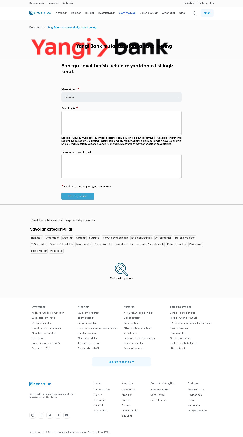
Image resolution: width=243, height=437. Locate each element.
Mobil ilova (56, 251)
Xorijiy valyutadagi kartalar (138, 313)
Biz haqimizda (36, 3)
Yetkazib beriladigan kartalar (139, 338)
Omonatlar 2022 (41, 348)
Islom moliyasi (127, 13)
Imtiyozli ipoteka (87, 323)
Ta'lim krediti (38, 244)
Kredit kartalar (124, 244)
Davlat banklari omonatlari (46, 328)
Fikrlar (191, 400)
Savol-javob (157, 395)
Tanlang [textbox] (69, 97)
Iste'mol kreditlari (141, 238)
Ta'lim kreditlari (86, 318)
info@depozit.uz (197, 410)
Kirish (207, 13)
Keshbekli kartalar (133, 343)
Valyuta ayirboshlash (115, 238)
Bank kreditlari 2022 (88, 348)
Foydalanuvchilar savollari (47, 220)
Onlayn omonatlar (42, 323)
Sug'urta (94, 238)
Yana (182, 13)
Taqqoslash (53, 3)
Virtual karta (130, 333)
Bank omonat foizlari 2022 (46, 343)
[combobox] (121, 97)
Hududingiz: (190, 3)
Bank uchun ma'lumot (76, 152)
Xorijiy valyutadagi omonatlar (48, 313)
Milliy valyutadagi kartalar (137, 328)
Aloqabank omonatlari (44, 333)
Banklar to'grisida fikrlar (182, 313)
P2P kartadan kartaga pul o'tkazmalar (190, 323)
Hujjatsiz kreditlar (87, 333)
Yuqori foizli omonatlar (44, 318)
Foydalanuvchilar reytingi (183, 318)
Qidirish (97, 395)
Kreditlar (76, 13)
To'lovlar (127, 405)
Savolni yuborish (77, 196)
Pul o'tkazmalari (176, 244)
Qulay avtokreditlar (88, 313)
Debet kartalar (103, 244)
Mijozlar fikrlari (177, 348)
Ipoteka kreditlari (185, 238)
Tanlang (202, 3)
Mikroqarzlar (83, 244)
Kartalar (89, 13)
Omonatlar (168, 13)
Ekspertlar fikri (177, 333)
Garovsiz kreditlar (87, 338)
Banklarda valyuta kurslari (184, 343)
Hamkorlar (99, 405)
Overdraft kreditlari (61, 244)
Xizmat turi (70, 89)
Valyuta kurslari (149, 13)
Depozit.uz (35, 27)
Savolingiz (69, 108)
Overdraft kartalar (133, 348)
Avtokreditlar (163, 238)
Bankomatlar (39, 251)
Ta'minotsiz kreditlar (88, 343)
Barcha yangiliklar (160, 389)
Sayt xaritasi (100, 410)
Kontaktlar (68, 3)
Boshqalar (195, 244)
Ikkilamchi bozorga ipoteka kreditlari (97, 328)
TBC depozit (38, 338)
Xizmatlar (61, 13)
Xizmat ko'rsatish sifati (150, 244)
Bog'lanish (99, 400)
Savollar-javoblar (179, 328)
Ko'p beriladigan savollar (80, 220)
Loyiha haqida (101, 389)
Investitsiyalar (106, 13)
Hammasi (36, 238)
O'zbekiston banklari (181, 338)
